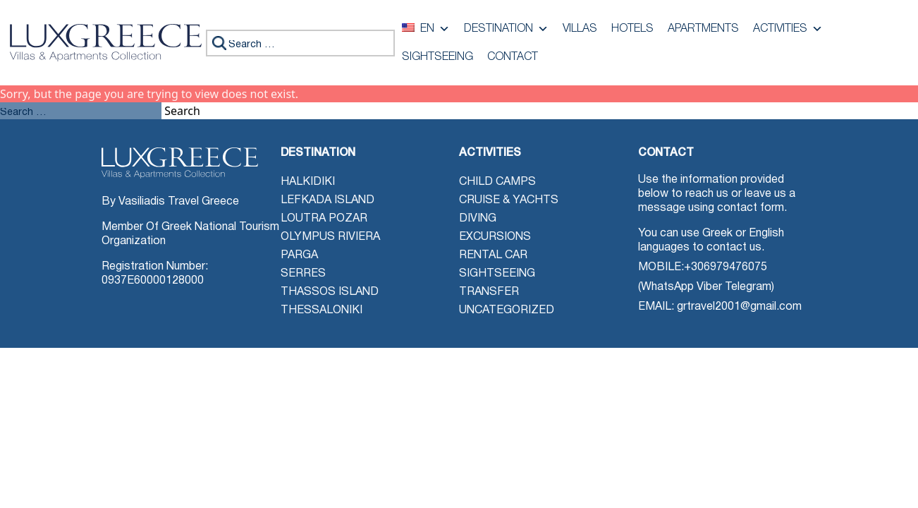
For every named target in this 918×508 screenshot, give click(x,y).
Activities (788, 29)
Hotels (632, 29)
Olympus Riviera (330, 237)
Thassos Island (330, 292)
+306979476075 (725, 267)
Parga (299, 255)
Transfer (489, 292)
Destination (506, 29)
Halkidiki (308, 182)
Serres (303, 274)
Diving (477, 219)
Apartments (703, 29)
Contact (512, 57)
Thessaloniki (321, 310)
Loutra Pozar (324, 219)
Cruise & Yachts (508, 200)
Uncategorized (506, 310)
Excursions (495, 237)
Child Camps (497, 182)
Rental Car (493, 255)
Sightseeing (437, 57)
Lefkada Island (327, 200)
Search (182, 111)
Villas (580, 29)
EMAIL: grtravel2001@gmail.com (720, 307)
